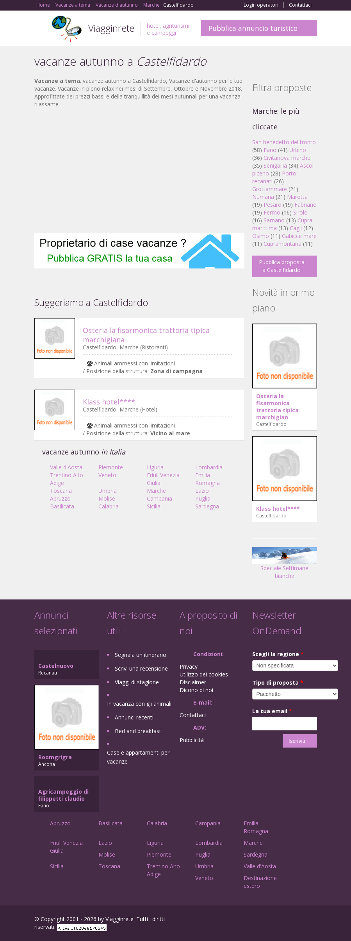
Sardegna (207, 506)
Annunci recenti (134, 717)
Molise (106, 498)
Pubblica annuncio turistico (253, 28)
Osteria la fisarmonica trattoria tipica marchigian (277, 406)
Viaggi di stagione (137, 682)
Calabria (108, 506)
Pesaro (273, 204)
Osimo (260, 236)
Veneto (107, 475)
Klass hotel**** (109, 401)
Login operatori (261, 5)
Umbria (107, 490)
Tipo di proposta (277, 682)
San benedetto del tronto (284, 142)
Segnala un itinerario (140, 654)
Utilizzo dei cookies (204, 674)
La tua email (272, 711)
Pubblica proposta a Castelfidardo (282, 266)
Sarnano (274, 220)
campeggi (163, 32)
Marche (156, 490)
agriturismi (176, 25)
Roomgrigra (55, 757)
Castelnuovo (55, 665)
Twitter (294, 920)
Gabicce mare (299, 236)
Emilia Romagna (207, 479)
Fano (270, 150)
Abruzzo (60, 498)
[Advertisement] (139, 170)
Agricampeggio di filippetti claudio (63, 795)
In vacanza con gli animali (139, 703)
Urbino (297, 150)
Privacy (189, 666)
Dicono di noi (196, 690)
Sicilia (153, 506)
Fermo (272, 212)
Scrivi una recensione (141, 668)
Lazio (202, 490)
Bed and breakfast (138, 731)
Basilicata (62, 506)
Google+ (275, 920)
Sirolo (300, 212)
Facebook (258, 920)
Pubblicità (192, 740)
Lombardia (209, 467)
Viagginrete (111, 27)
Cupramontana (282, 243)
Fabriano (305, 204)
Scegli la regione (278, 654)
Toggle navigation (41, 29)
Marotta (297, 196)
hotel (153, 25)
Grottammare (269, 189)
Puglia (202, 498)
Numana (263, 196)
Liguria (155, 467)
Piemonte (110, 467)
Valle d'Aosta (66, 467)
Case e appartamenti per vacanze (138, 757)
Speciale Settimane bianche (284, 565)
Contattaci (300, 5)
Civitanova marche (287, 157)
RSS (312, 920)
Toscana (61, 490)
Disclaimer (193, 682)
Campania (159, 498)
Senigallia (275, 165)
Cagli (296, 228)
